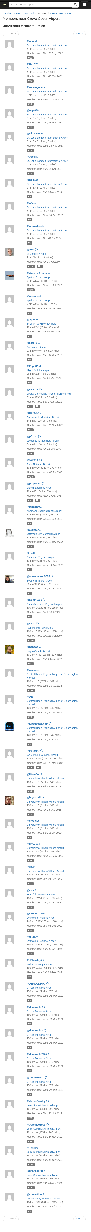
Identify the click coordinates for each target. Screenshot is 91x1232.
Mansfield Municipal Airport (41, 894)
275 (30, 477)
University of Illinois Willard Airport (45, 778)
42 (30, 104)
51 (30, 81)
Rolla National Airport (38, 464)
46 (30, 860)
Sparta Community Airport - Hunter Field (49, 393)
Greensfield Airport (37, 347)
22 (30, 127)
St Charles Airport (36, 253)
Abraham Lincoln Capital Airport (44, 511)
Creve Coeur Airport (61, 13)
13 (30, 814)
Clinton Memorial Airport (40, 987)
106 (30, 690)
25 (30, 791)
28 (30, 150)
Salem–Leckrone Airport (40, 487)
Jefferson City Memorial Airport (43, 534)
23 (30, 884)
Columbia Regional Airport (41, 557)
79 (30, 717)
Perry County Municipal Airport (43, 1198)
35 (30, 173)
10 (30, 768)
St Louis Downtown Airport (41, 323)
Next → (79, 33)
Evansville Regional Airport (41, 917)
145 (30, 1164)
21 (30, 58)
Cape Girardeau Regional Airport (45, 604)
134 (30, 640)
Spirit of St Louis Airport (40, 277)
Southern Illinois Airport (39, 580)
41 (30, 664)
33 (30, 430)
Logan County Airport (38, 651)
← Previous (10, 33)
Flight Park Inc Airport (38, 370)
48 (30, 1141)
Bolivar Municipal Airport (40, 964)
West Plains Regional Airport (42, 755)
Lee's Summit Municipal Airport (44, 1105)
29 (30, 953)
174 (31, 266)
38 (30, 453)
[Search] (75, 5)
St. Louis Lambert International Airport (47, 45)
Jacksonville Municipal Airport (43, 417)
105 (30, 290)
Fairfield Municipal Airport (40, 627)
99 (30, 1118)
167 (30, 1188)
